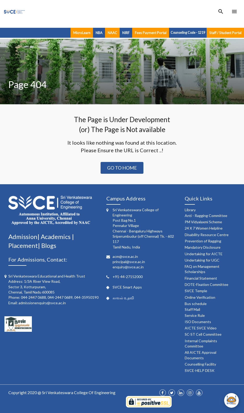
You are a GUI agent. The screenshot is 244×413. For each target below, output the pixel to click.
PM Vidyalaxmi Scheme (203, 222)
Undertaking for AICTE (204, 254)
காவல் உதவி (123, 298)
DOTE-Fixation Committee (206, 284)
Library (190, 210)
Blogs (48, 245)
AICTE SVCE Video (201, 328)
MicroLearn (81, 33)
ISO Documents (198, 321)
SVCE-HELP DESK (199, 370)
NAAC (112, 33)
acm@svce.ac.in (125, 256)
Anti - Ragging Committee (206, 215)
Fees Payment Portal (150, 33)
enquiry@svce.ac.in (128, 267)
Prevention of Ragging (203, 241)
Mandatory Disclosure (202, 247)
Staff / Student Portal (225, 33)
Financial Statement (201, 278)
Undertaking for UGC (202, 260)
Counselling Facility (200, 364)
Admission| (24, 236)
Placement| (24, 245)
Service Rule (195, 315)
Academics (56, 236)
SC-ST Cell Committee (203, 334)
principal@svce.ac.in (129, 261)
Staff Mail (192, 309)
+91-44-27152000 (128, 276)
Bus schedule (196, 303)
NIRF (126, 33)
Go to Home (122, 168)
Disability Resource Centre (207, 234)
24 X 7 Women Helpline (204, 228)
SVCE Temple (196, 291)
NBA (99, 33)
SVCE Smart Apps (127, 287)
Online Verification (200, 297)
